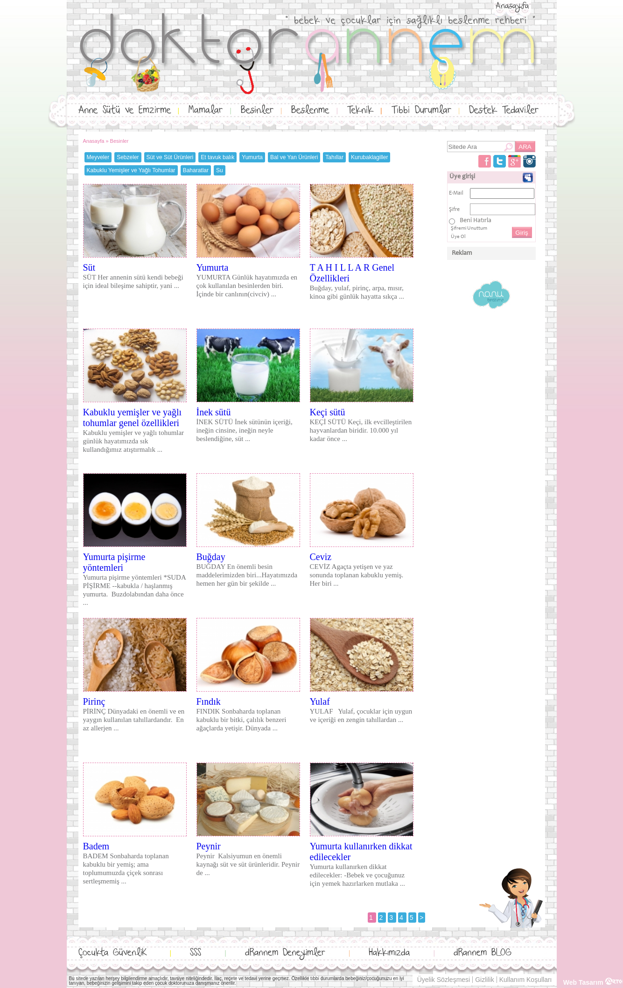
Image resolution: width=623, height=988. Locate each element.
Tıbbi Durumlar (421, 110)
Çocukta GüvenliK (112, 953)
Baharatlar (196, 170)
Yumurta (252, 157)
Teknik (360, 110)
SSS (195, 953)
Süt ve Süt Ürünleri (170, 157)
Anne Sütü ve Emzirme (124, 110)
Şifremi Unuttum (469, 228)
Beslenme (310, 110)
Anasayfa (512, 6)
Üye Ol (458, 236)
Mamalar (206, 110)
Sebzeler (128, 157)
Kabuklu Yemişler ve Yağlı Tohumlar (131, 170)
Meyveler (98, 157)
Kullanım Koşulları (525, 979)
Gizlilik (484, 979)
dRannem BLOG (482, 953)
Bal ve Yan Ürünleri (294, 157)
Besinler (257, 110)
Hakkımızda (389, 953)
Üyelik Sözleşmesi (443, 979)
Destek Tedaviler (504, 110)
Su (219, 170)
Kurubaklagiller (369, 157)
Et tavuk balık (217, 157)
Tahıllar (334, 157)
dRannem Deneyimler (285, 953)
